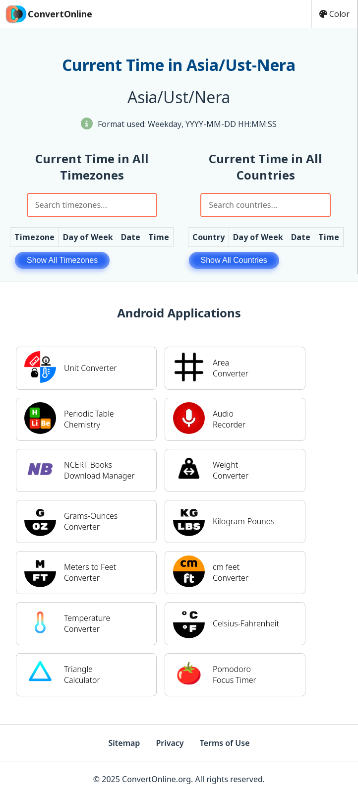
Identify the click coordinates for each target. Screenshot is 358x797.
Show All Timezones (62, 260)
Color (334, 13)
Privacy (169, 742)
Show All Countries (234, 260)
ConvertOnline (48, 14)
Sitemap (124, 742)
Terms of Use (225, 742)
